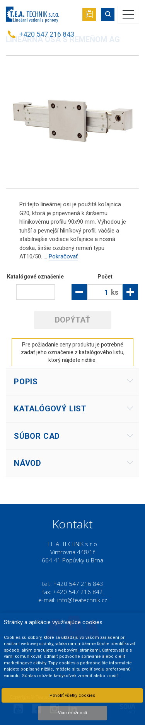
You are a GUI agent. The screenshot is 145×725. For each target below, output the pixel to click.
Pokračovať (63, 256)
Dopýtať (72, 319)
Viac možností (72, 712)
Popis (26, 381)
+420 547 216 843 (46, 34)
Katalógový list (50, 408)
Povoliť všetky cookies (72, 695)
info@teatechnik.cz (82, 600)
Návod (27, 463)
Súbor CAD (37, 436)
